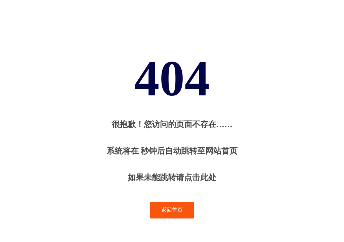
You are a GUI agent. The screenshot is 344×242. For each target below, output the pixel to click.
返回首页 (172, 210)
